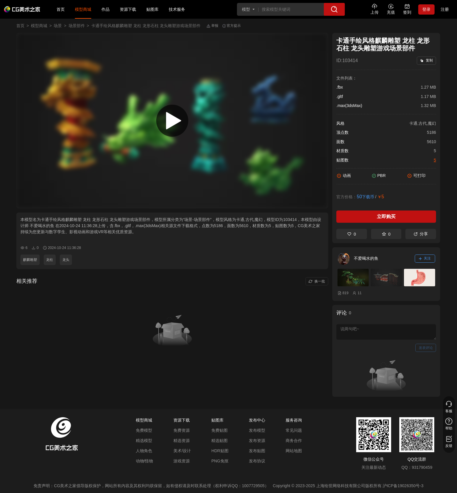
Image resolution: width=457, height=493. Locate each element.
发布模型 (257, 430)
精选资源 (181, 440)
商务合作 (294, 440)
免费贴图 (219, 430)
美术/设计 (182, 450)
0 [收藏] (386, 234)
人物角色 (144, 450)
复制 (426, 60)
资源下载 (128, 9)
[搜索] (334, 9)
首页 (61, 9)
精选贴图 (219, 440)
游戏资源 (181, 461)
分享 (421, 233)
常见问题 (294, 430)
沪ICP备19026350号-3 (403, 485)
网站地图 (294, 450)
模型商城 (83, 9)
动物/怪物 (144, 461)
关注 (425, 258)
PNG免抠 (219, 461)
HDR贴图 (219, 450)
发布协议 (257, 461)
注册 (445, 9)
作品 (105, 9)
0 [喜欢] (351, 234)
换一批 (317, 281)
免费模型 (144, 430)
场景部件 (76, 25)
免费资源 (181, 430)
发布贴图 (257, 450)
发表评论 (426, 348)
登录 (426, 9)
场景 (58, 25)
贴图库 (152, 9)
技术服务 (177, 9)
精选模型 (144, 440)
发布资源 (257, 440)
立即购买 (386, 216)
